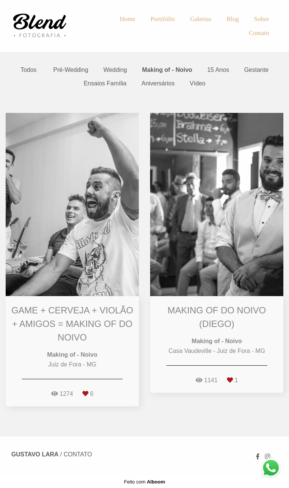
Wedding (115, 70)
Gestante (256, 70)
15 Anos (218, 70)
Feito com (144, 482)
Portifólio (163, 19)
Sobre (261, 19)
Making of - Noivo (167, 70)
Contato (259, 32)
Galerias (200, 19)
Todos (28, 70)
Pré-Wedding (70, 70)
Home (127, 19)
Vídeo (197, 84)
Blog (233, 19)
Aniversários (158, 84)
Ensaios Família (105, 84)
